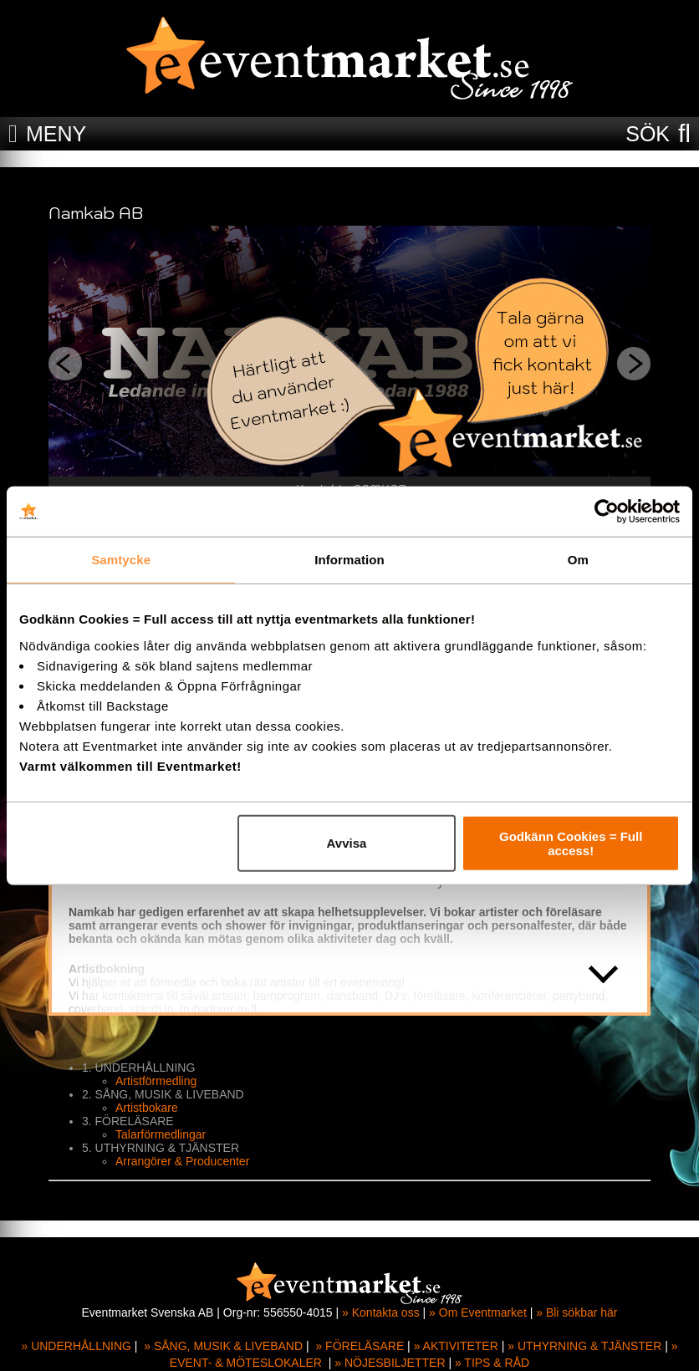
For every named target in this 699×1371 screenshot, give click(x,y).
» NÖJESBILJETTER (389, 1362)
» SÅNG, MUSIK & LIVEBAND (223, 1346)
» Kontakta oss (381, 1312)
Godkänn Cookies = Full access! (570, 842)
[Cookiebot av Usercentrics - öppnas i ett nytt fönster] (606, 511)
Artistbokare (146, 1107)
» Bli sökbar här (576, 1312)
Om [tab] (578, 560)
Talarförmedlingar (160, 1134)
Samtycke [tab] (121, 560)
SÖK (647, 133)
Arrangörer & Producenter (182, 1161)
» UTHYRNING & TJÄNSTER (584, 1346)
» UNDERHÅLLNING (75, 1346)
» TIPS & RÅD (492, 1362)
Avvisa (347, 843)
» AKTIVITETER (456, 1346)
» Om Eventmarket (478, 1312)
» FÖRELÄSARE (359, 1346)
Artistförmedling (155, 1081)
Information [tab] (349, 560)
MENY (56, 133)
